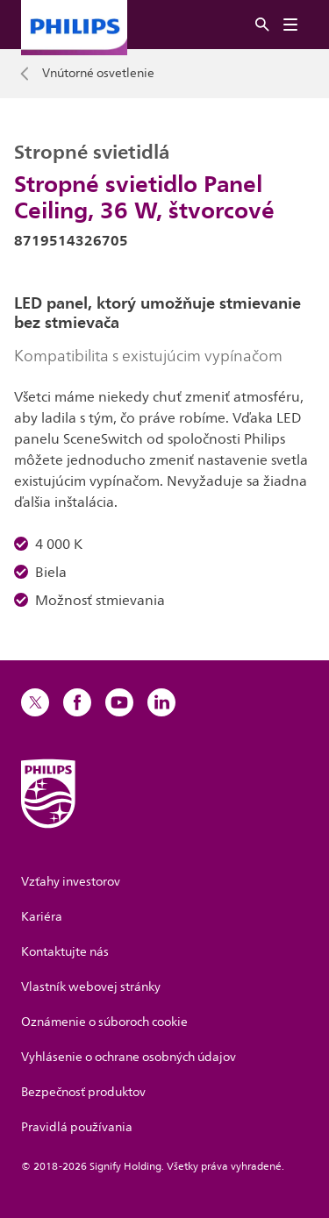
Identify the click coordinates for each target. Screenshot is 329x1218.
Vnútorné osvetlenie (98, 74)
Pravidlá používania (76, 1127)
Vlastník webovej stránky (91, 987)
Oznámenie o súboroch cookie (104, 1022)
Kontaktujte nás (65, 952)
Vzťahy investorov (70, 882)
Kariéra (41, 917)
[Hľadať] (262, 25)
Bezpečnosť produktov (83, 1092)
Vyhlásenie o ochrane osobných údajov (128, 1057)
